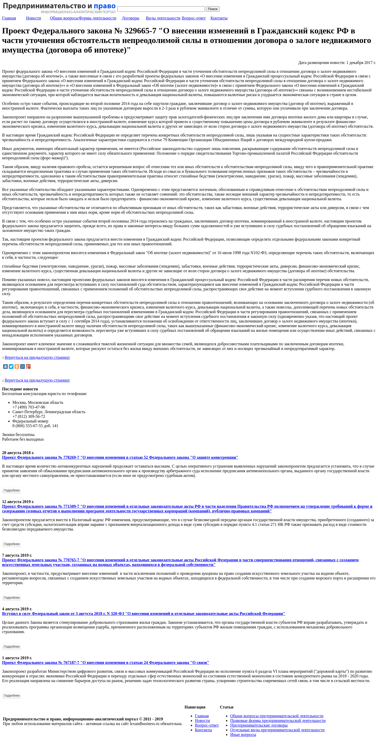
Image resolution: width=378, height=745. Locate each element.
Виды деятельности (163, 18)
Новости (33, 18)
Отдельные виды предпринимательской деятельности (277, 730)
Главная (9, 18)
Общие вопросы (64, 18)
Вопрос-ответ (194, 18)
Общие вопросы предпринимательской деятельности (276, 716)
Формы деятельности (97, 18)
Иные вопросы (243, 734)
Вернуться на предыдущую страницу (37, 357)
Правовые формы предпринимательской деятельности (278, 720)
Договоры (130, 18)
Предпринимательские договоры (259, 725)
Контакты (219, 18)
